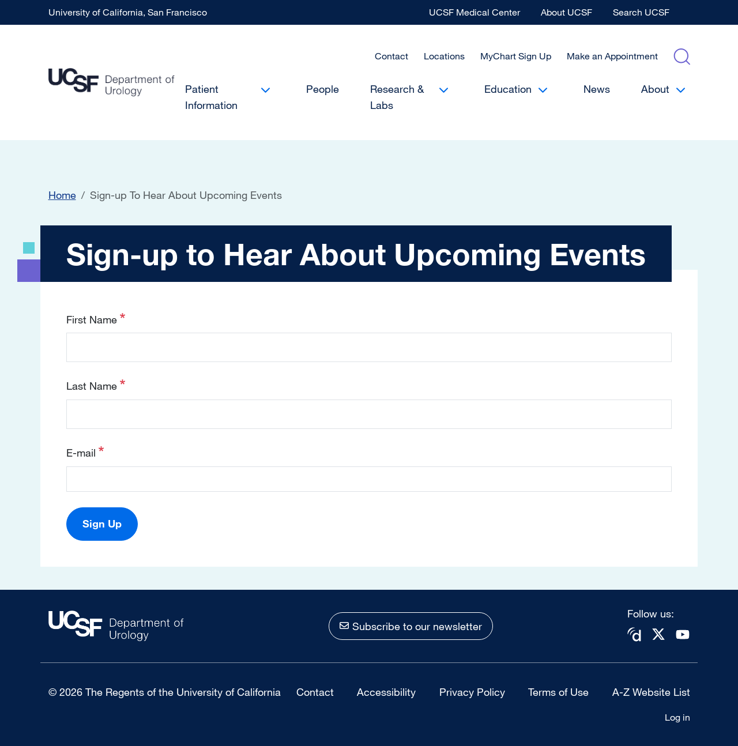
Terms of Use (558, 691)
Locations (444, 56)
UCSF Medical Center (474, 12)
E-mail (81, 452)
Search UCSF (641, 12)
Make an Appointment (612, 56)
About (655, 88)
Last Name (91, 385)
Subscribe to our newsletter (417, 626)
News (596, 88)
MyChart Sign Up (515, 56)
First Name (91, 319)
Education (508, 88)
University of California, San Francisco (127, 12)
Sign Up (102, 523)
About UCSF (566, 12)
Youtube (683, 634)
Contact (391, 56)
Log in (677, 717)
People (322, 88)
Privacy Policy (472, 691)
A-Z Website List (651, 691)
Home (62, 195)
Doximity (634, 634)
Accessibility (386, 691)
